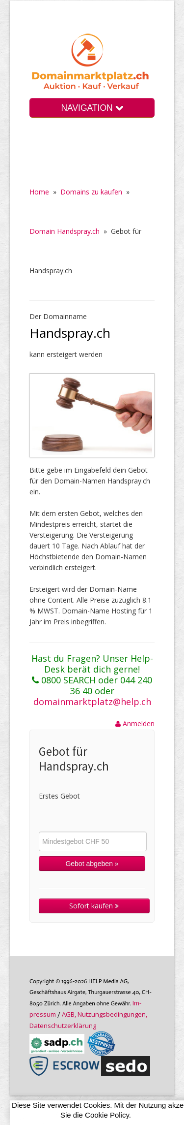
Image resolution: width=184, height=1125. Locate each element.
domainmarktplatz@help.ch (92, 701)
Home (39, 191)
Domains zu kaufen (91, 191)
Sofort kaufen (94, 905)
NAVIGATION (92, 108)
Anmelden (135, 723)
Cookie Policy (107, 1115)
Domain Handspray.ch (64, 231)
